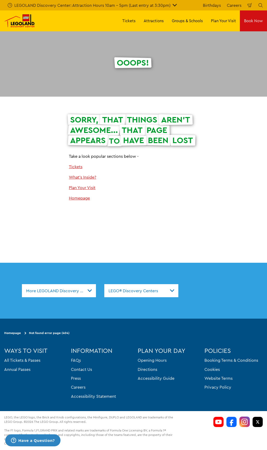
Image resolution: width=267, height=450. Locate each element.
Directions (147, 369)
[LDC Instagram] (244, 422)
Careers (234, 5)
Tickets (75, 166)
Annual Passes (17, 369)
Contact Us (81, 369)
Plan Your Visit (82, 187)
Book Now (253, 20)
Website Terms (218, 378)
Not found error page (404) (49, 333)
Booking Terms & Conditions (231, 360)
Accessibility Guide (156, 378)
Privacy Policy (217, 387)
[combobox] (59, 290)
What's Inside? (82, 177)
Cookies (212, 369)
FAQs (76, 360)
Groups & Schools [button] (187, 20)
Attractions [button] (154, 20)
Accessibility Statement (93, 396)
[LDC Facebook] (231, 422)
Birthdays (212, 5)
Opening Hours (152, 360)
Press (76, 378)
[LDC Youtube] (218, 422)
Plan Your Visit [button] (223, 20)
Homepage (79, 198)
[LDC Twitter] (257, 422)
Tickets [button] (129, 20)
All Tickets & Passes (22, 360)
